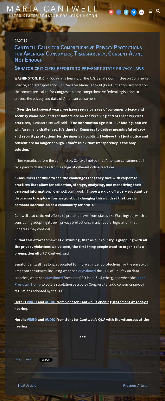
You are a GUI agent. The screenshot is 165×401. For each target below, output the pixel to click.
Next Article (27, 385)
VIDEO (32, 302)
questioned (87, 270)
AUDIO (50, 302)
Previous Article (135, 385)
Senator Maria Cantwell (51, 11)
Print (18, 359)
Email (29, 359)
